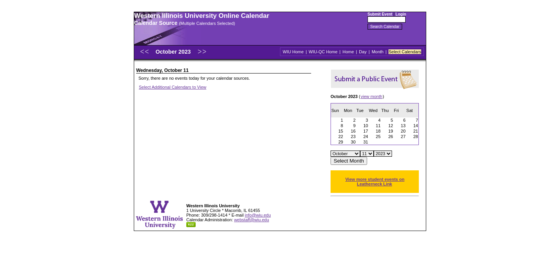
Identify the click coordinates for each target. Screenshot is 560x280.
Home (348, 51)
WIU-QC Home (323, 51)
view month (371, 96)
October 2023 (174, 52)
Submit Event (380, 14)
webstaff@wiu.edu (251, 219)
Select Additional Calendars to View (172, 87)
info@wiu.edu (258, 215)
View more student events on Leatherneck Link (374, 181)
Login (401, 14)
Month (378, 51)
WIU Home (293, 51)
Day (363, 51)
